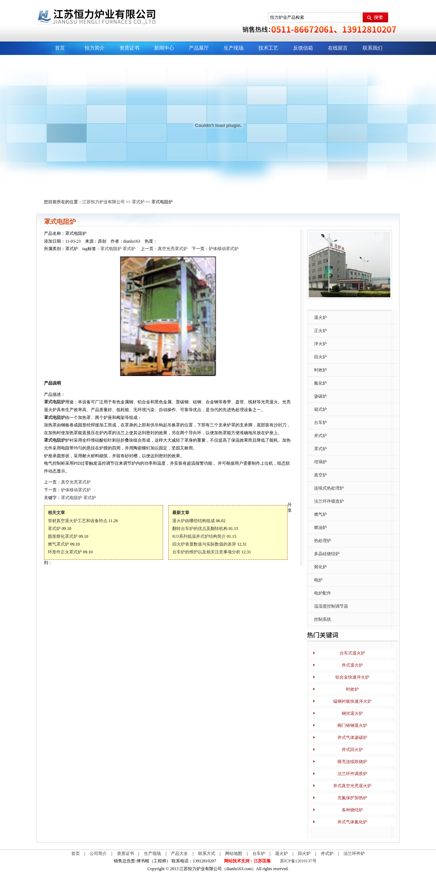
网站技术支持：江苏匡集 (247, 860)
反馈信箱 (303, 48)
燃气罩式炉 (58, 544)
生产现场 (234, 48)
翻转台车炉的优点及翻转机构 (200, 528)
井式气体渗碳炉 (352, 737)
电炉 (318, 580)
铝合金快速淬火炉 (352, 677)
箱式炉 (320, 409)
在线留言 (338, 48)
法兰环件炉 (354, 853)
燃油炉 (320, 527)
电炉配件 (322, 593)
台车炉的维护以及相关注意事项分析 (206, 551)
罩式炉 (138, 201)
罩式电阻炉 (111, 248)
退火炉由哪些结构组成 (193, 520)
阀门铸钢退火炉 (352, 725)
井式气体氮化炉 (352, 821)
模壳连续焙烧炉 (352, 761)
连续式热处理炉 (329, 488)
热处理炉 (322, 540)
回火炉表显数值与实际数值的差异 (204, 544)
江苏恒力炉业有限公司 (103, 201)
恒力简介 (95, 48)
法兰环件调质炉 (352, 773)
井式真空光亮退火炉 (352, 785)
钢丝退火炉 (352, 713)
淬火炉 (320, 343)
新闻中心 (164, 48)
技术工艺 (268, 48)
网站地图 (233, 853)
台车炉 (320, 422)
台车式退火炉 (352, 653)
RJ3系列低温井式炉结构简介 (199, 536)
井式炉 (320, 435)
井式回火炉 (352, 749)
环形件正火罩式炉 (65, 551)
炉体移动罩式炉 (224, 248)
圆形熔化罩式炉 (63, 536)
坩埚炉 (320, 461)
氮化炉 (320, 383)
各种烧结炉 (352, 809)
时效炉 (320, 370)
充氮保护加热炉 (352, 797)
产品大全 (179, 853)
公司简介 (98, 853)
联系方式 (206, 853)
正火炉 (320, 330)
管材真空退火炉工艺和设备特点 (77, 520)
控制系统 (322, 619)
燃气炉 (320, 514)
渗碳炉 (320, 396)
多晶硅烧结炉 (327, 553)
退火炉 (320, 317)
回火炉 (320, 356)
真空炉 (320, 475)
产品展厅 (199, 48)
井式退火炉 (352, 665)
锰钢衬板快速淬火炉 (352, 701)
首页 (60, 48)
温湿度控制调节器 (331, 606)
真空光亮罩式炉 (173, 248)
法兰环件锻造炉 (329, 501)
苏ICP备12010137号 (298, 860)
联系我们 (372, 48)
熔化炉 (320, 566)
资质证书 (129, 48)
